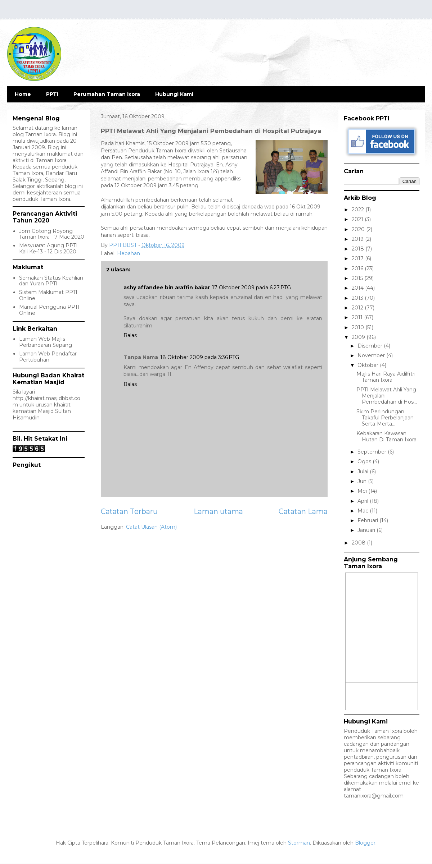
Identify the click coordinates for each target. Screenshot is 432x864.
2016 (358, 268)
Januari (367, 530)
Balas (130, 335)
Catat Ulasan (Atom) (151, 527)
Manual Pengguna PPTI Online (49, 310)
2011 (358, 317)
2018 (358, 248)
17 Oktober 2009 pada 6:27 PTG (251, 287)
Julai (363, 471)
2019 (358, 239)
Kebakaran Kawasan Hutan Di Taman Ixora (386, 436)
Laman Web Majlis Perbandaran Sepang (45, 342)
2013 (358, 298)
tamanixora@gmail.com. (374, 795)
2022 (358, 209)
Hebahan (128, 253)
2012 (358, 307)
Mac (363, 510)
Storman (299, 843)
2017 (358, 258)
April (363, 501)
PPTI (52, 94)
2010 (358, 327)
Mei (362, 491)
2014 (358, 288)
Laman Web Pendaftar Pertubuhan (48, 356)
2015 (358, 278)
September (372, 452)
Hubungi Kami (174, 94)
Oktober (368, 365)
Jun (362, 481)
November (371, 355)
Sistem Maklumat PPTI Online (48, 295)
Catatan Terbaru (129, 511)
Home (23, 94)
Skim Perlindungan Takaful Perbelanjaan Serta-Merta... (385, 417)
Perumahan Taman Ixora (106, 94)
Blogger (365, 843)
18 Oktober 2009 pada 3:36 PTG (199, 357)
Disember (370, 346)
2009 (359, 337)
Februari (368, 520)
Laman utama (218, 511)
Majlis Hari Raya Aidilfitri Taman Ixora (385, 377)
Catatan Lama (303, 511)
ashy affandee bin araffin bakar (166, 287)
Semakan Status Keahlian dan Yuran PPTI (51, 281)
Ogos (365, 461)
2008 (359, 542)
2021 (358, 219)
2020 (359, 229)
